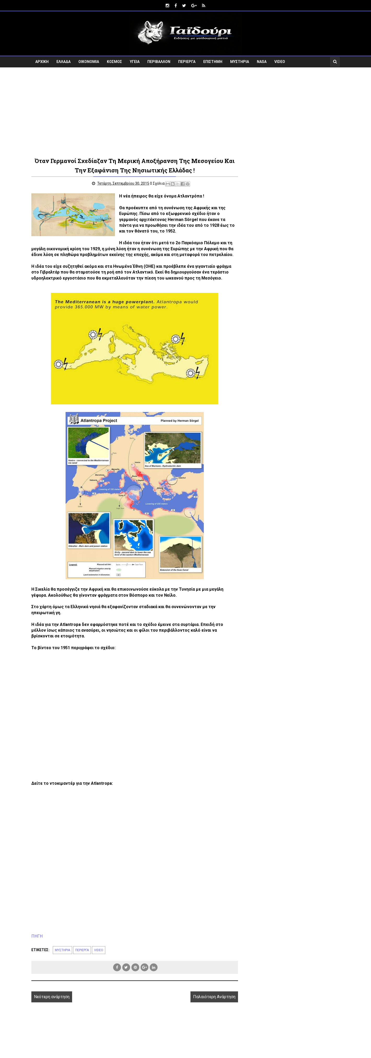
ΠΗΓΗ (37, 936)
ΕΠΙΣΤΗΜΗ (212, 62)
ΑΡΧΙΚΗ (42, 62)
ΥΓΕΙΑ (135, 62)
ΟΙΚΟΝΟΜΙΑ (88, 62)
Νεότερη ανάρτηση (51, 996)
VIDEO (279, 62)
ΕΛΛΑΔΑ (63, 62)
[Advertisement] (185, 111)
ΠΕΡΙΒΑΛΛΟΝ (158, 62)
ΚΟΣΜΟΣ (114, 62)
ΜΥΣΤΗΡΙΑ (239, 62)
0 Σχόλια (157, 183)
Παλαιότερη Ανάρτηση (214, 996)
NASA (261, 62)
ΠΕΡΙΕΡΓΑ (186, 62)
